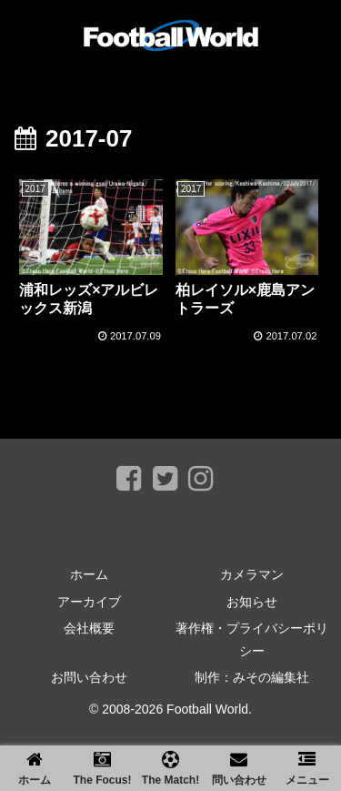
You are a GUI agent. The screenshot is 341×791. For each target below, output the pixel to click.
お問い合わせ (89, 677)
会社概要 (89, 628)
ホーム (89, 574)
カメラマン (252, 574)
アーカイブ (89, 601)
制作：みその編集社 (252, 677)
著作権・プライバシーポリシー (252, 639)
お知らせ (251, 601)
